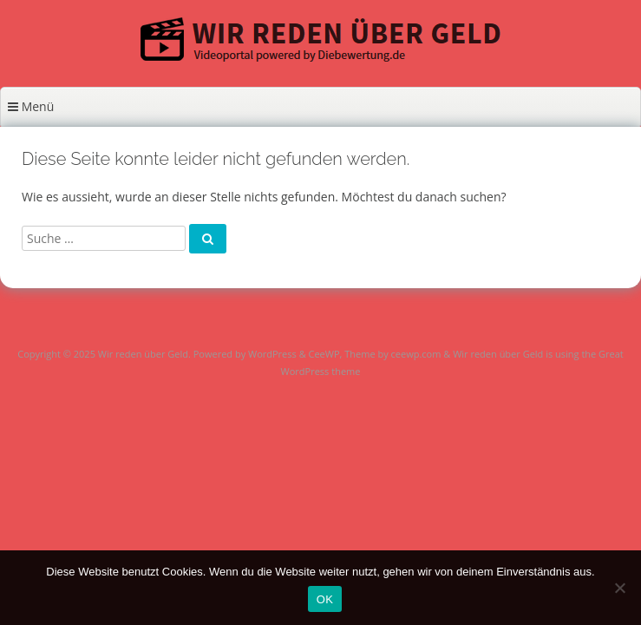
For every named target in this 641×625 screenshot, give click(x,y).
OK (325, 599)
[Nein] (619, 587)
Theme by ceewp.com (392, 353)
